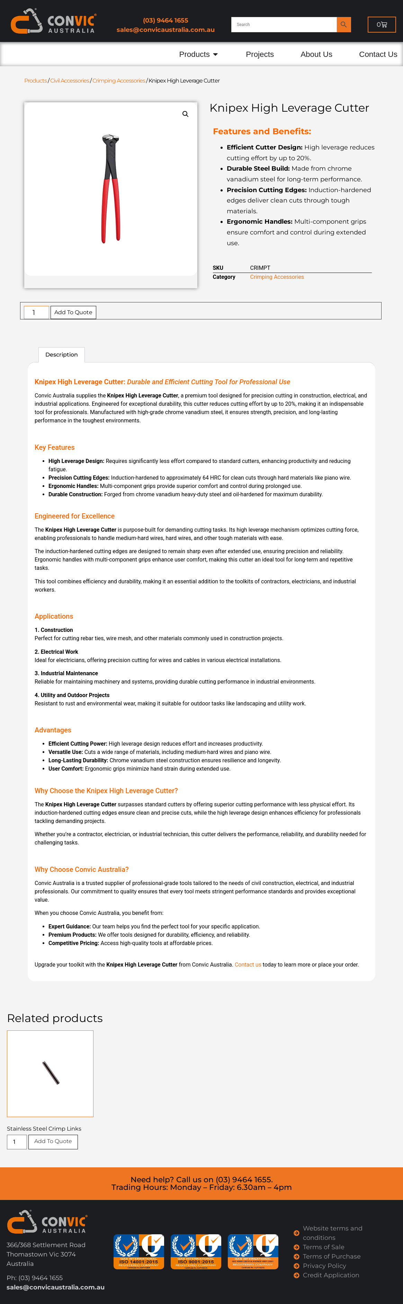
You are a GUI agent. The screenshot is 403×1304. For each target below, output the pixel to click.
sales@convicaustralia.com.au (166, 30)
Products (35, 80)
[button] (185, 114)
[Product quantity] (36, 312)
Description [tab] (61, 354)
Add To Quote (73, 312)
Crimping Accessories (118, 80)
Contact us (248, 964)
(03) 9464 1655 (165, 20)
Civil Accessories (69, 80)
